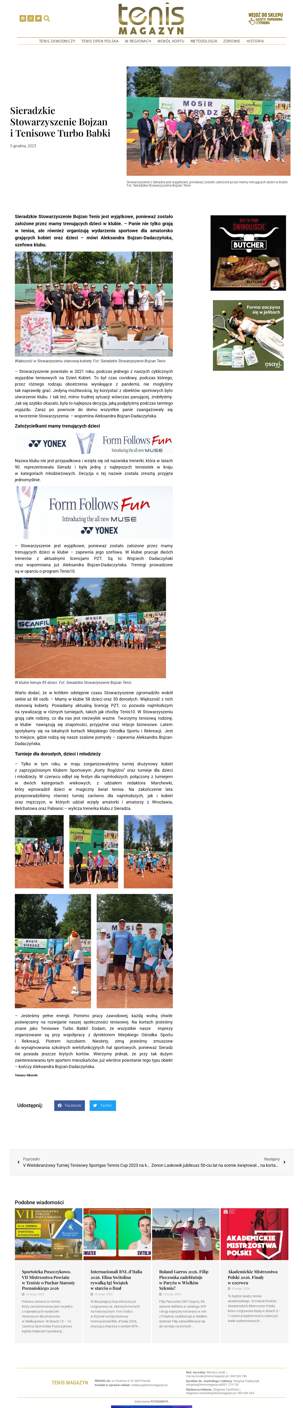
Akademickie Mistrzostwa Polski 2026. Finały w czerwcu (253, 1277)
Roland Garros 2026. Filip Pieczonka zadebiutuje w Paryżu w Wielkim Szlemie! (183, 1280)
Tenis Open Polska (100, 41)
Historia (255, 41)
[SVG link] (151, 18)
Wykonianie (151, 1401)
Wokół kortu (171, 41)
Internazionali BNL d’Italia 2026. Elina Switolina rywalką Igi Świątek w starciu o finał (116, 1280)
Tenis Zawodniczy (57, 41)
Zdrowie (232, 41)
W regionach (138, 41)
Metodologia (204, 41)
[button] (69, 1105)
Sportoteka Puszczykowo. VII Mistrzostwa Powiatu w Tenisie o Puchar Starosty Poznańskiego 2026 (48, 1280)
